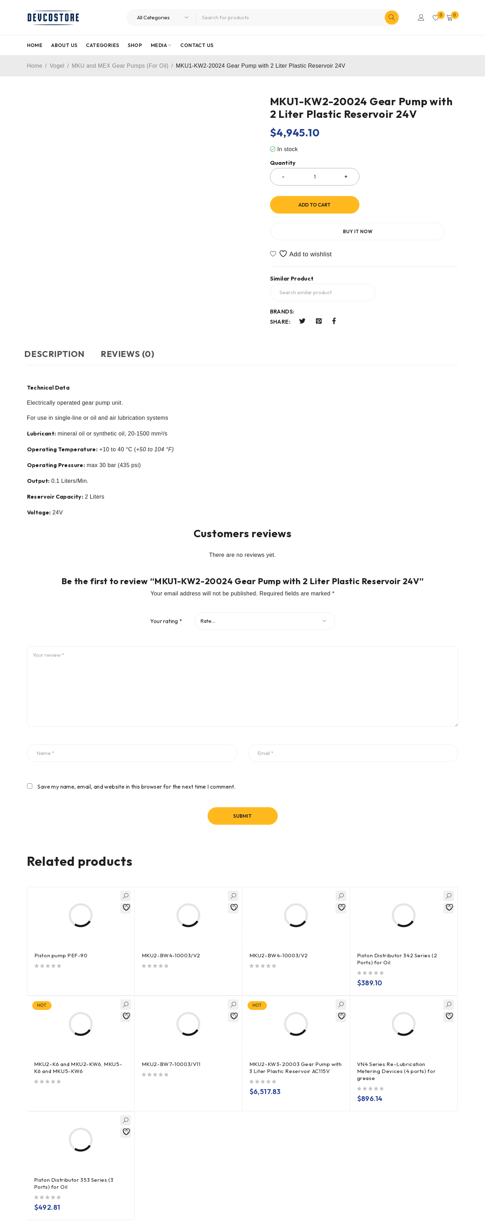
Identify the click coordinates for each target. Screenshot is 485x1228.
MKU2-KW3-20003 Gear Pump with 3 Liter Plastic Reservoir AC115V (290, 1044)
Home (34, 66)
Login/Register (418, 17)
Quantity (283, 163)
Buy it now (413, 205)
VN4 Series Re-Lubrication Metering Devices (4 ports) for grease (397, 1044)
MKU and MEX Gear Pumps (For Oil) (120, 66)
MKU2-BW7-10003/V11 (172, 1037)
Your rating (166, 594)
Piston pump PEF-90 (61, 928)
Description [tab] (57, 327)
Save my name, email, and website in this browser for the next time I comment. (136, 759)
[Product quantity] (315, 176)
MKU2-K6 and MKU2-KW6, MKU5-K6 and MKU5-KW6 (78, 1040)
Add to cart (314, 205)
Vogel (57, 66)
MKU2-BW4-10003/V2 (171, 928)
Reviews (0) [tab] (135, 327)
